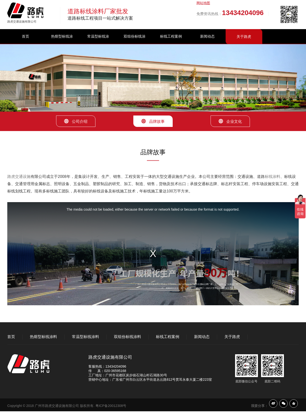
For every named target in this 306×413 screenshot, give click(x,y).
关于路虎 (244, 36)
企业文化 (230, 121)
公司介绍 (75, 121)
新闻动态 (207, 36)
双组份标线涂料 (134, 43)
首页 (25, 36)
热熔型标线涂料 (62, 43)
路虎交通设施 (19, 176)
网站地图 (203, 3)
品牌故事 (153, 121)
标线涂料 (272, 176)
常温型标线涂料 (98, 43)
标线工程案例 (171, 36)
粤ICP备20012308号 (111, 406)
